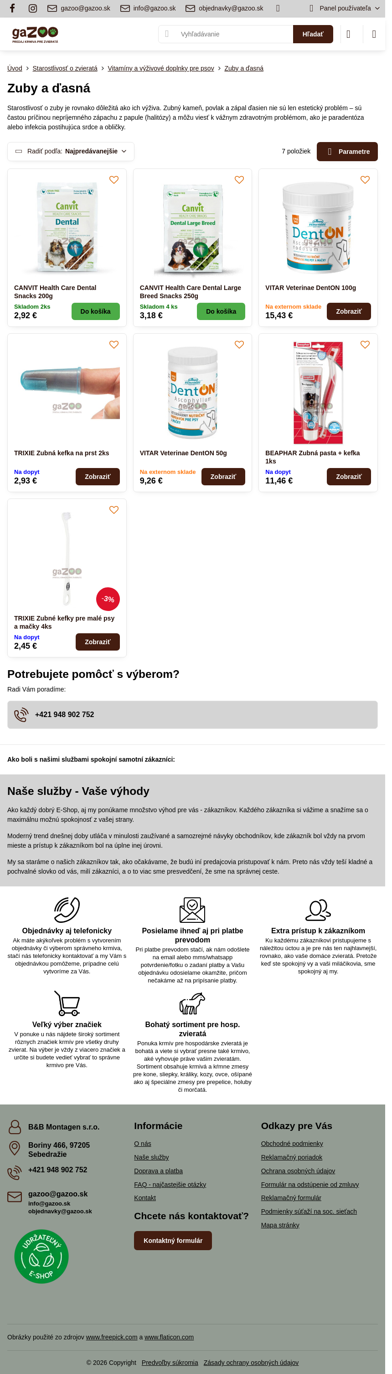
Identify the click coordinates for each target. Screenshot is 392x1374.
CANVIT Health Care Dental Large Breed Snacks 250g (191, 292)
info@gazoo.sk (49, 1203)
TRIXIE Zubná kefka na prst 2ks (61, 453)
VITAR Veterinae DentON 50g (183, 453)
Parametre (347, 152)
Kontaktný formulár (173, 1240)
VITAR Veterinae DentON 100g (310, 287)
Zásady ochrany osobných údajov (251, 1362)
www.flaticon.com (169, 1337)
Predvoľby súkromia (170, 1362)
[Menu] (374, 34)
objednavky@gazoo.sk (60, 1211)
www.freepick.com (112, 1337)
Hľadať (313, 34)
